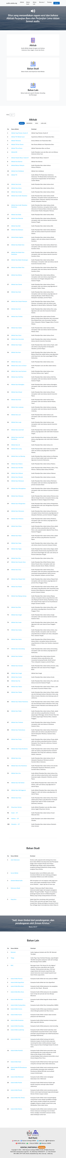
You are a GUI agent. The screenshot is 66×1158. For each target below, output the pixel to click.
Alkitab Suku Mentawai (17, 481)
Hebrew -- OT (15, 818)
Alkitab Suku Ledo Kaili (17, 429)
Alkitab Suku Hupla (16, 344)
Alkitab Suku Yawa (16, 797)
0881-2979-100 (20, 1153)
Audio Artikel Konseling (17, 1026)
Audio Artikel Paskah (16, 1082)
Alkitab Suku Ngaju (16, 549)
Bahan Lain (34, 3)
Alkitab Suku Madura (17, 463)
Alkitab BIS (14, 152)
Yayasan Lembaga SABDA (28, 1140)
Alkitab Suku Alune (16, 188)
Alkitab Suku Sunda (16, 677)
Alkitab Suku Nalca (16, 535)
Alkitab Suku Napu (16, 543)
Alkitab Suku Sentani (16, 656)
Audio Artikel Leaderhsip (17, 1029)
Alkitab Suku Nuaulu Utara (18, 562)
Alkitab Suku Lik (15, 445)
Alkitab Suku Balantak (17, 218)
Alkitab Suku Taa (15, 681)
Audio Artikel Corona (16, 1009)
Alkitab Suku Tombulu (17, 722)
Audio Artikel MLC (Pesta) (18, 1097)
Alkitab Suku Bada (16, 214)
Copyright (14, 1149)
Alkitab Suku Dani (16, 292)
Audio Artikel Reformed (17, 1077)
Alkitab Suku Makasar (17, 473)
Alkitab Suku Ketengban (17, 384)
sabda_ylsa (15, 1140)
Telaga (12, 958)
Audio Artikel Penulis (16, 1090)
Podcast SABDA (32, 1143)
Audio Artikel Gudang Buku (18, 1005)
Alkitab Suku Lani (16, 414)
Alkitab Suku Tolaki (16, 711)
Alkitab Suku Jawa (16, 361)
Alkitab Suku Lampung (17, 407)
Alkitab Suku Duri (16, 309)
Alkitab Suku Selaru (16, 639)
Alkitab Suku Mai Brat (17, 467)
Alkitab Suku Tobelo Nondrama (19, 701)
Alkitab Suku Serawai (17, 665)
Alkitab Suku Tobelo (16, 692)
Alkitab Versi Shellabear (17, 171)
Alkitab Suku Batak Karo (17, 244)
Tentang (49, 2)
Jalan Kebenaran (15, 860)
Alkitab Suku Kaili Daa (17, 377)
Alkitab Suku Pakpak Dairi (18, 579)
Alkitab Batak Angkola (17, 237)
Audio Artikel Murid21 (17, 1050)
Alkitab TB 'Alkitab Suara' (18, 136)
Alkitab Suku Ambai (16, 192)
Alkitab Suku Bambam (17, 229)
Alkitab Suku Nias (16, 558)
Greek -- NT (14, 813)
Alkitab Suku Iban (16, 352)
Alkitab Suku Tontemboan (18, 730)
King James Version (16, 807)
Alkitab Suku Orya (16, 569)
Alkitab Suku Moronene (17, 511)
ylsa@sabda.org (34, 1153)
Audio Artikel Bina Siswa (17, 992)
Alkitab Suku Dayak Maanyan (19, 301)
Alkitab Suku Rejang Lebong (18, 596)
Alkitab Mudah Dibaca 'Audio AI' (20, 157)
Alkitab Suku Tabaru (16, 686)
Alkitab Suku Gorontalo (17, 339)
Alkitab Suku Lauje (16, 422)
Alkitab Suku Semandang (18, 648)
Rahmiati (13, 952)
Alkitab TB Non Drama (17, 144)
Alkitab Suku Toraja (16, 739)
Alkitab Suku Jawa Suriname (18, 371)
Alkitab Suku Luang (16, 448)
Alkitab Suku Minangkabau (18, 488)
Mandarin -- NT (15, 824)
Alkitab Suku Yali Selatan (17, 782)
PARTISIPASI (32, 1147)
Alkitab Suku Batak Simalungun (19, 260)
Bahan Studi (28, 3)
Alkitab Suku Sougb (16, 673)
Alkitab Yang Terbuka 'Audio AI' (19, 133)
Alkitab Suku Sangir (16, 614)
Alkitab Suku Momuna (17, 496)
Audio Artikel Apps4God (17, 982)
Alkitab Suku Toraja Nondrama (19, 748)
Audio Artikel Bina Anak (17, 986)
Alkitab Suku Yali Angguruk (18, 790)
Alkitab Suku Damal (16, 284)
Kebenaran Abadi (15, 888)
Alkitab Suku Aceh (16, 184)
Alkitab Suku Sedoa (16, 630)
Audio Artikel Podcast (16, 978)
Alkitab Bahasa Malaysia (17, 165)
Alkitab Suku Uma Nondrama (19, 765)
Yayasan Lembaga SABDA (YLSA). (35, 1149)
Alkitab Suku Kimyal (16, 392)
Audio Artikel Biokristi (17, 999)
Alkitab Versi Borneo (16, 161)
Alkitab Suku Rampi (16, 586)
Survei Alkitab (14, 873)
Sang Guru (13, 899)
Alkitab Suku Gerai (16, 335)
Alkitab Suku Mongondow (18, 503)
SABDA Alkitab (21, 1143)
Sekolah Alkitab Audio (16, 880)
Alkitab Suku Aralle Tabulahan (19, 195)
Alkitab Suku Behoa (16, 275)
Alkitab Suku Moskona (17, 518)
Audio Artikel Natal (16, 1061)
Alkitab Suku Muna (16, 526)
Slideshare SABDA (45, 1143)
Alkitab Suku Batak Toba (17, 267)
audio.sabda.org (11, 3)
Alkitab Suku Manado (17, 477)
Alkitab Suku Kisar (16, 399)
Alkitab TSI (14, 175)
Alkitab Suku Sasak (16, 622)
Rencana (41, 2)
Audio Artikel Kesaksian (17, 1020)
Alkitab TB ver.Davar (16, 148)
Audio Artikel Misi (15, 1039)
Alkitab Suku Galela (16, 327)
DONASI (42, 1147)
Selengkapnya (50, 1140)
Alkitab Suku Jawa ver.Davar (19, 365)
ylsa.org (44, 1153)
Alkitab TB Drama (16, 140)
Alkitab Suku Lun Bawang (18, 456)
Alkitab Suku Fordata (16, 316)
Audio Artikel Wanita (16, 1109)
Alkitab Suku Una (16, 773)
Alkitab (22, 2)
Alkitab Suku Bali (15, 226)
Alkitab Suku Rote (16, 607)
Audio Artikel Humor (16, 1014)
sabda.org (49, 1153)
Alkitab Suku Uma (16, 758)
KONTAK (23, 1147)
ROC (12, 965)
